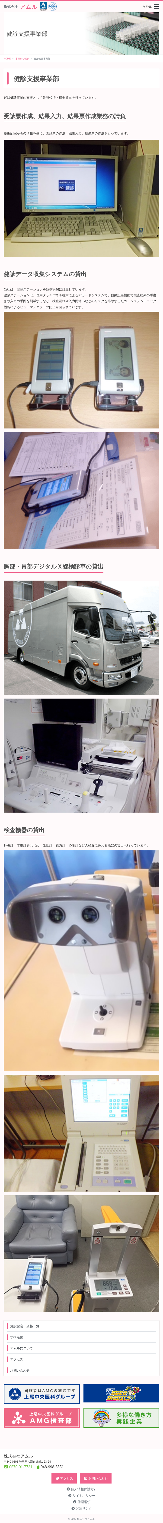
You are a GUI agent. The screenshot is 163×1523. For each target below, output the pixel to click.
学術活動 (16, 1337)
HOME (7, 58)
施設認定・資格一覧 (24, 1326)
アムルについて (21, 1348)
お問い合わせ (20, 1370)
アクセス (16, 1359)
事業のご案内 (22, 58)
